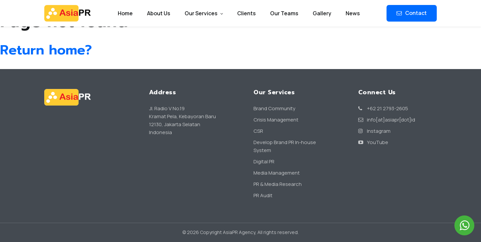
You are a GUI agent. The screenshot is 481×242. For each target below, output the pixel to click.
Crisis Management (275, 119)
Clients (246, 13)
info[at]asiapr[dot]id (386, 119)
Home (125, 13)
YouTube (373, 142)
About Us (158, 13)
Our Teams (284, 13)
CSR (258, 130)
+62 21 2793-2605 (383, 108)
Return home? (46, 50)
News (353, 13)
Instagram (374, 130)
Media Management (276, 172)
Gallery (322, 13)
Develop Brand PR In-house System (284, 146)
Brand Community (274, 108)
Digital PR (263, 161)
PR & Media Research (277, 184)
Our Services (204, 13)
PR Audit (262, 195)
